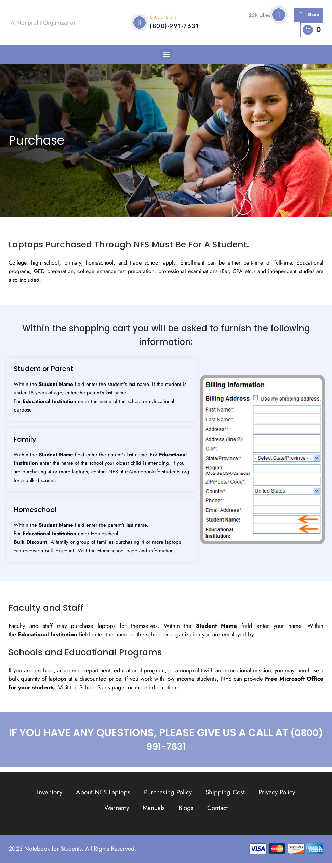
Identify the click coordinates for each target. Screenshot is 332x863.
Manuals (154, 807)
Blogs (186, 807)
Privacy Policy (276, 792)
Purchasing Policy (168, 792)
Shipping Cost (225, 792)
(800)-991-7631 (174, 28)
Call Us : (163, 20)
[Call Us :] (139, 25)
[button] (308, 17)
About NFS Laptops (103, 792)
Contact (217, 807)
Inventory (49, 792)
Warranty (116, 807)
